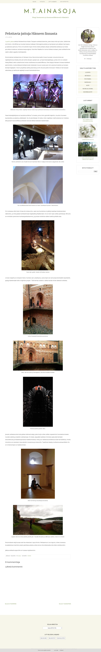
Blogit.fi (52, 638)
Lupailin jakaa (9, 41)
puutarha (87, 79)
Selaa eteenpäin (10, 604)
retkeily (88, 75)
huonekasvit (87, 92)
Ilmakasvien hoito (88, 139)
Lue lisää (56, 650)
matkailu (29, 555)
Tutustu (42, 1)
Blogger (44, 638)
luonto (87, 72)
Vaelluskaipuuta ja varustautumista (88, 158)
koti (87, 85)
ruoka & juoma (88, 88)
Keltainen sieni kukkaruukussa (88, 120)
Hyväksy (61, 650)
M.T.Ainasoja (50, 12)
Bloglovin (61, 638)
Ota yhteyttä (64, 1)
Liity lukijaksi (52, 1)
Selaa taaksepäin (65, 604)
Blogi (34, 1)
